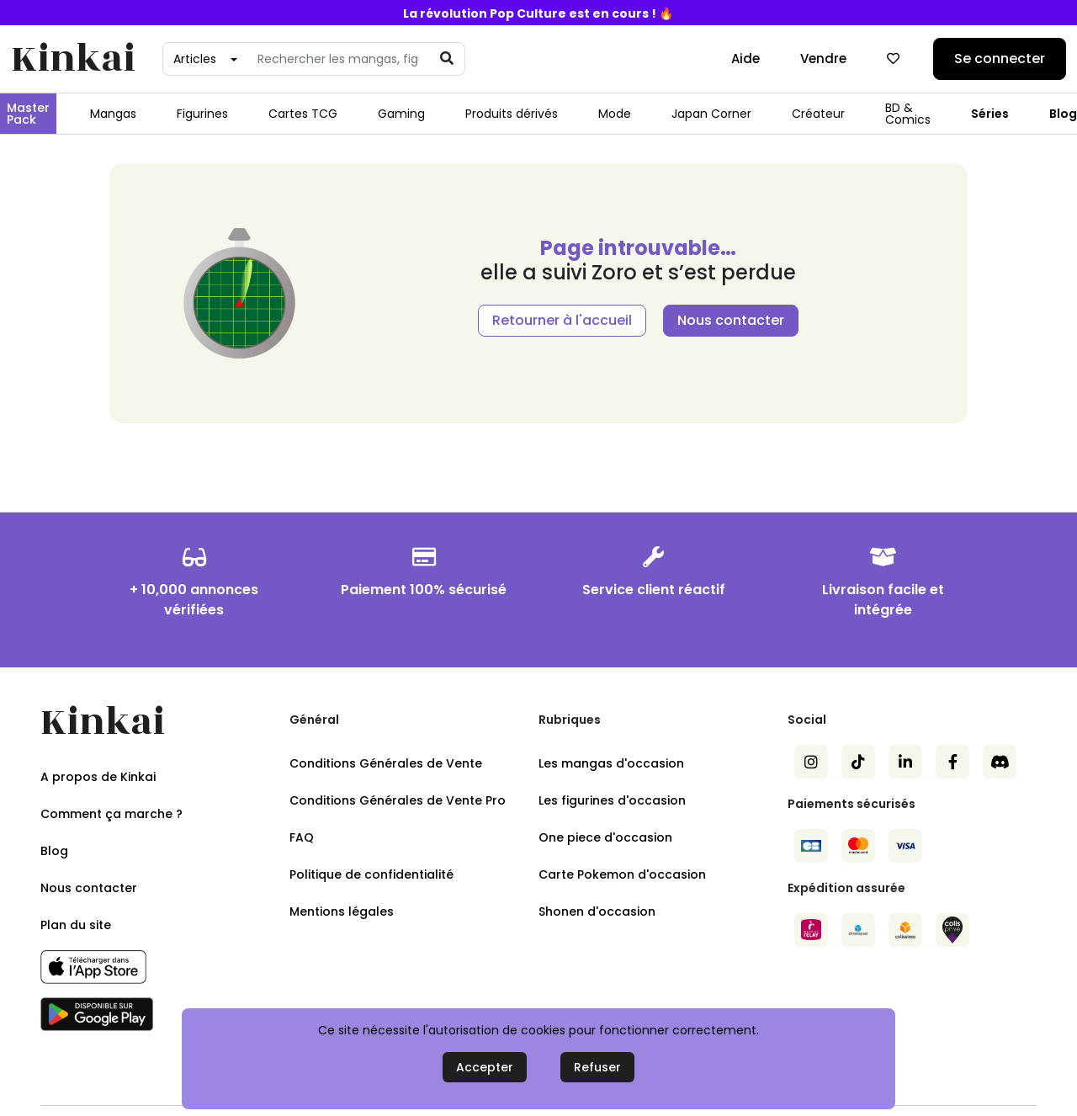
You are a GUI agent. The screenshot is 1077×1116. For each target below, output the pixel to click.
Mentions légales (341, 911)
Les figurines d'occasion (612, 800)
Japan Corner (711, 113)
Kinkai (73, 59)
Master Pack (28, 113)
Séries (990, 113)
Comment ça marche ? (111, 813)
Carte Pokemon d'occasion (622, 874)
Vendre (823, 58)
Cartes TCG (302, 113)
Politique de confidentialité (371, 874)
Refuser (597, 1067)
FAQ (301, 837)
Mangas (113, 113)
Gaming (401, 113)
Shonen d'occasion (596, 911)
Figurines (202, 113)
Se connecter (999, 58)
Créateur (818, 113)
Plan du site (75, 925)
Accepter (484, 1067)
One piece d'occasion (605, 837)
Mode (614, 113)
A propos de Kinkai (98, 776)
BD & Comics (908, 113)
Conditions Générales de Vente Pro (397, 800)
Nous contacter (730, 320)
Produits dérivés (511, 113)
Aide (745, 58)
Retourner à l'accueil (562, 320)
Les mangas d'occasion (611, 763)
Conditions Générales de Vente (385, 763)
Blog (54, 850)
